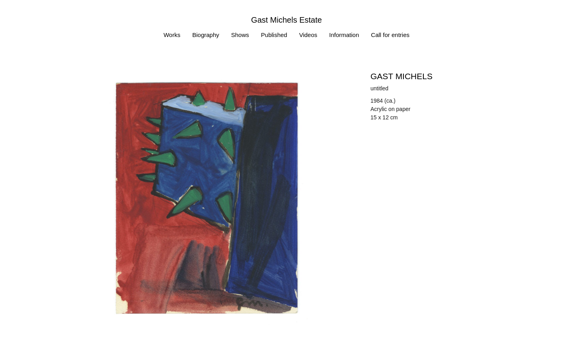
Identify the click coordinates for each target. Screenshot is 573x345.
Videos (308, 34)
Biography (205, 34)
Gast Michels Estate (286, 20)
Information (344, 34)
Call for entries (390, 34)
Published (274, 34)
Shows (240, 34)
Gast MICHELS (401, 76)
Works (172, 34)
